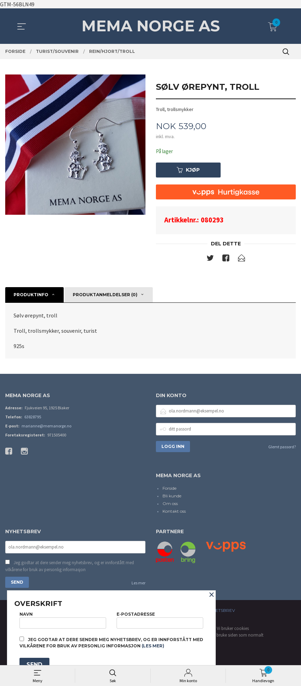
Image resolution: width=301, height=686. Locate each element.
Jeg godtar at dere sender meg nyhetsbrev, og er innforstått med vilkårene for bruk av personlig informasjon (69, 568)
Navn (62, 618)
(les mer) (153, 645)
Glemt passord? (282, 447)
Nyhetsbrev (221, 612)
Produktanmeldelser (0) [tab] (105, 295)
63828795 (32, 417)
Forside (169, 489)
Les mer (138, 584)
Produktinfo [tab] (31, 295)
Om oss (170, 504)
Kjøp (188, 170)
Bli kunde (172, 496)
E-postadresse (160, 618)
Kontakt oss (174, 512)
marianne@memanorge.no (46, 426)
